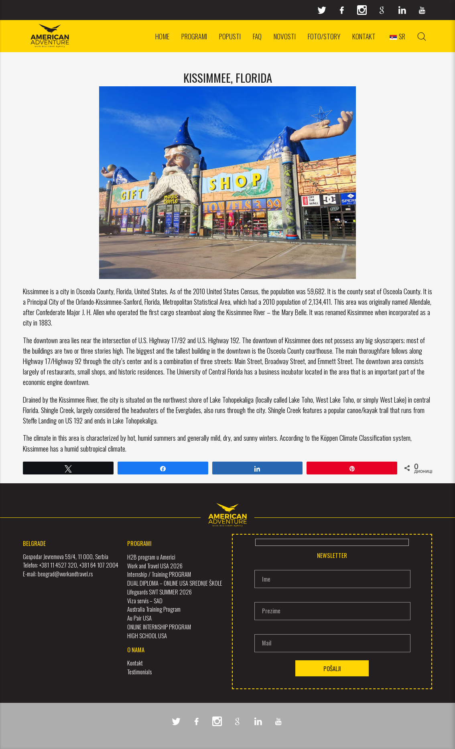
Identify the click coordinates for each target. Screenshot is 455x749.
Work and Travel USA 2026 (155, 565)
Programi (194, 36)
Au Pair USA (139, 618)
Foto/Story (324, 36)
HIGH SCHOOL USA (147, 635)
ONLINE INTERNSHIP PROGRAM (159, 627)
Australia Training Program (154, 609)
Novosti (285, 36)
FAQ (257, 36)
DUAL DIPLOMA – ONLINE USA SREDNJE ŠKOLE (174, 583)
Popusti (230, 36)
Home (162, 36)
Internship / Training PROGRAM (159, 574)
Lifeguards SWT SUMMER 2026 (159, 592)
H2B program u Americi (151, 557)
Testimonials (139, 672)
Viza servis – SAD (144, 600)
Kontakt (364, 36)
